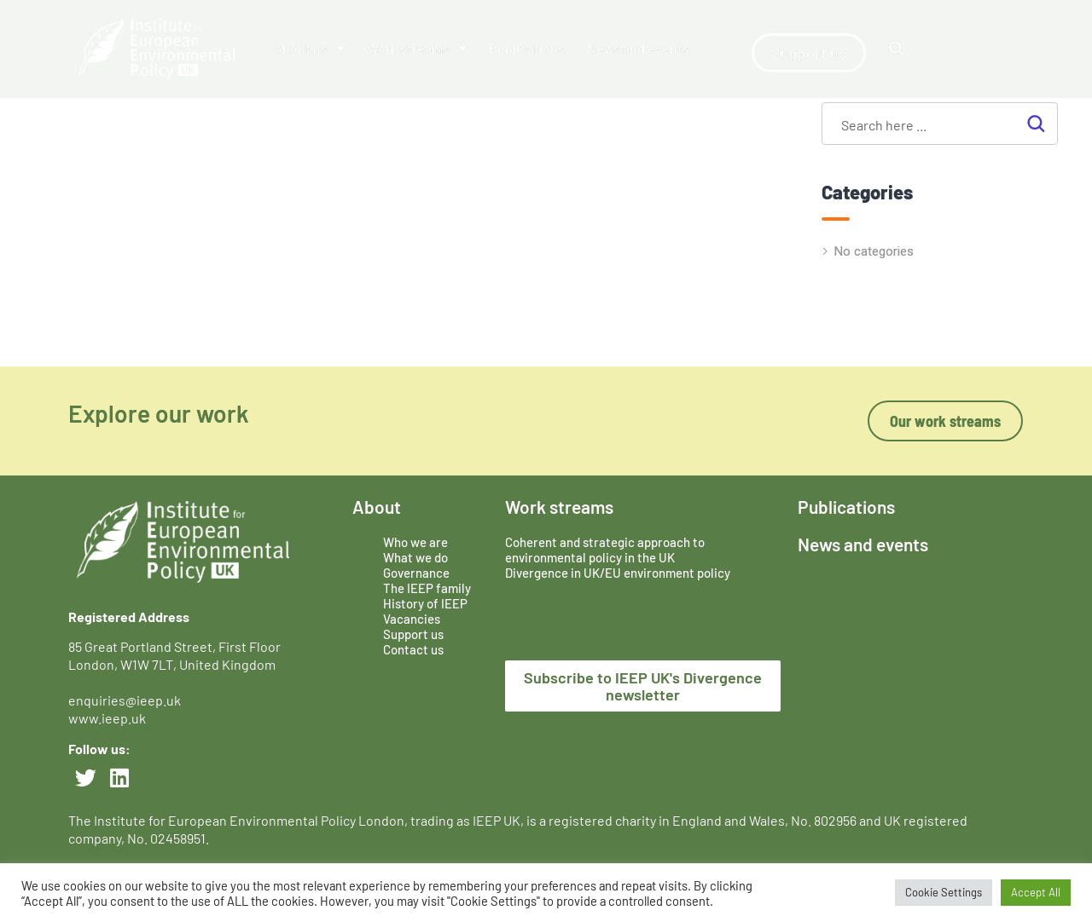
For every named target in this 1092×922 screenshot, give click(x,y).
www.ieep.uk (107, 718)
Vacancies (411, 618)
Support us (413, 634)
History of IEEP (425, 603)
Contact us (413, 649)
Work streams (417, 48)
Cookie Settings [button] (943, 892)
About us (309, 48)
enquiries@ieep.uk (127, 700)
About (376, 506)
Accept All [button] (1035, 892)
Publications (527, 48)
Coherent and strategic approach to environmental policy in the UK (605, 549)
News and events (638, 48)
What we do (415, 557)
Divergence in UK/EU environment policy (617, 572)
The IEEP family (427, 588)
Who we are (415, 542)
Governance (416, 572)
